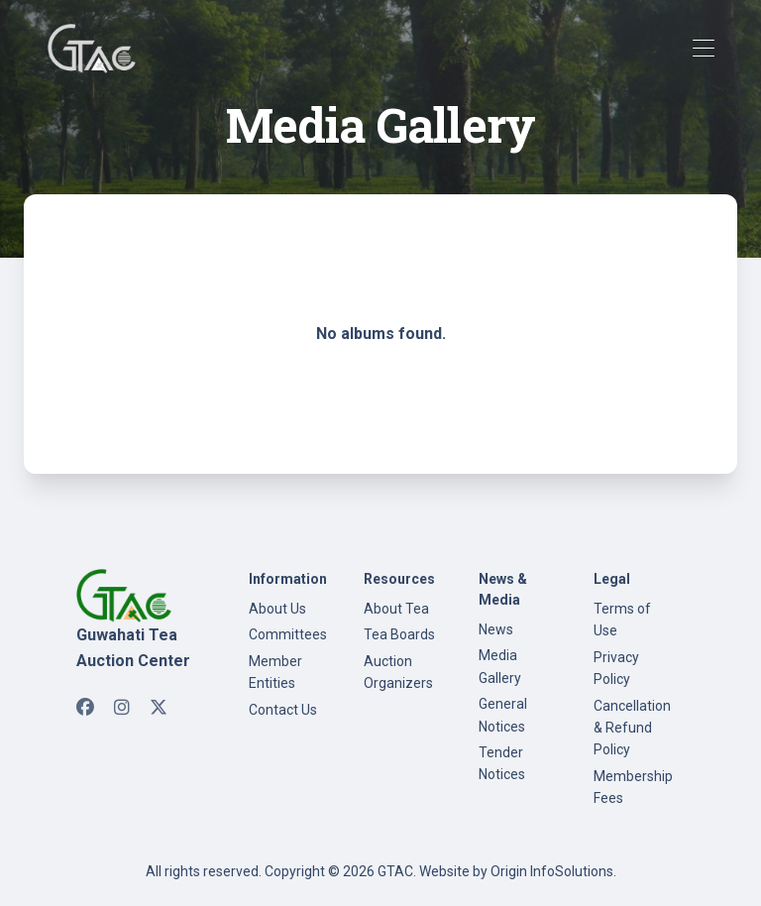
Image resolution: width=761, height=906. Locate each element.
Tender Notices (502, 763)
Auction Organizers (398, 672)
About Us (277, 609)
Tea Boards (399, 634)
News (496, 629)
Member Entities (275, 672)
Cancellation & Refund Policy (632, 728)
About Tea (396, 609)
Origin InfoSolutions (551, 871)
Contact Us (283, 710)
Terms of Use (622, 619)
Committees (288, 634)
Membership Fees (633, 787)
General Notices (503, 715)
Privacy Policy (616, 668)
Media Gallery (500, 666)
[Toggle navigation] (703, 49)
